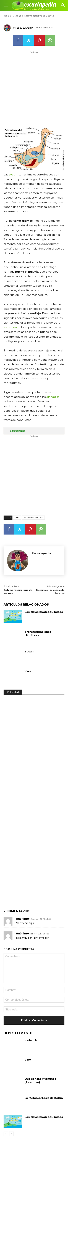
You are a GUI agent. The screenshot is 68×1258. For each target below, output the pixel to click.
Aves (17, 517)
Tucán (29, 651)
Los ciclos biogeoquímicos (44, 612)
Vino (28, 1059)
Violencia (31, 1040)
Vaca (28, 671)
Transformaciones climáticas (38, 633)
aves (12, 174)
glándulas (52, 396)
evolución (10, 327)
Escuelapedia (25, 28)
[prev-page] (6, 1134)
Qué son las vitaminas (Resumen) (40, 1080)
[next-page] (11, 1134)
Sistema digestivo (33, 517)
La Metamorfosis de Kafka (44, 1098)
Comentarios (17, 431)
